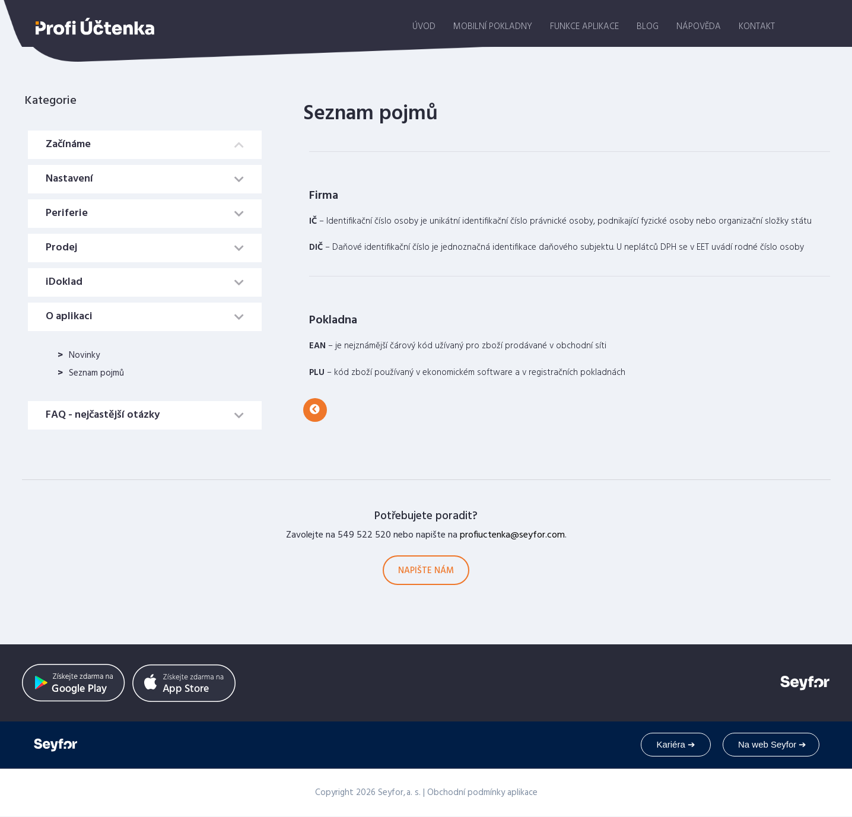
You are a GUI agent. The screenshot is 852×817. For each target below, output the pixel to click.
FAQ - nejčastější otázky (103, 415)
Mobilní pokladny (492, 27)
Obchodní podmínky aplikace (482, 793)
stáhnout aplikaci (810, 24)
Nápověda (698, 27)
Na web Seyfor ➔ (772, 744)
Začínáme (68, 144)
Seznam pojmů (96, 373)
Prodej (61, 247)
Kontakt (757, 27)
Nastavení (69, 178)
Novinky (84, 355)
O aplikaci (69, 316)
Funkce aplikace (584, 27)
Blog (648, 27)
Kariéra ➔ (675, 744)
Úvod (423, 27)
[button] (315, 410)
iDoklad (64, 282)
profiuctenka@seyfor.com (512, 535)
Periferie (67, 213)
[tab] (145, 145)
